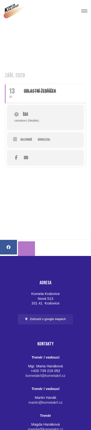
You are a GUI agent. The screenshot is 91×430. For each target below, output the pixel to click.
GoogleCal (44, 140)
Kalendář (26, 140)
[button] (45, 319)
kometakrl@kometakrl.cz (45, 375)
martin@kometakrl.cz (45, 402)
